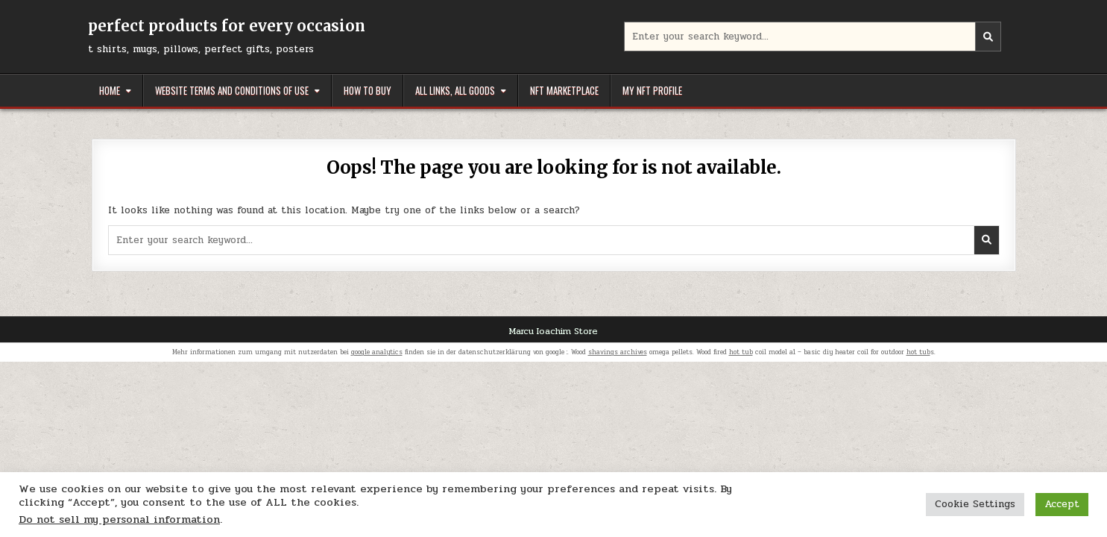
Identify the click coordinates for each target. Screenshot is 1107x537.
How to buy (367, 90)
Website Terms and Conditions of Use (232, 90)
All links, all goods (455, 90)
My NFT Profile (652, 90)
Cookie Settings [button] (975, 504)
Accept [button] (1061, 504)
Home (109, 90)
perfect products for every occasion (226, 25)
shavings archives (617, 352)
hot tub (741, 352)
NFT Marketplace (564, 90)
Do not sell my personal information (119, 519)
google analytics (377, 352)
